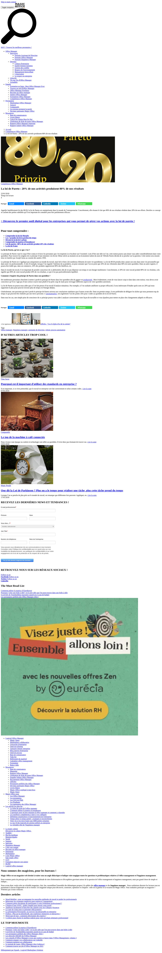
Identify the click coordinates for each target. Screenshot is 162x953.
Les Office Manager (17, 796)
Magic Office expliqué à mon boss (22, 790)
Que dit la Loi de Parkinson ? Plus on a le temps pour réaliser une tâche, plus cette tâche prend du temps (62, 490)
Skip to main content (8, 2)
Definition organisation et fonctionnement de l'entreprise (30, 817)
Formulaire (14, 763)
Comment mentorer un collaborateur (18, 942)
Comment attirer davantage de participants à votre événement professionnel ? (33, 903)
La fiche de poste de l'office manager (23, 808)
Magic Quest (14, 740)
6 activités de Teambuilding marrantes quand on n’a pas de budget (25, 595)
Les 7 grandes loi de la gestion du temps (20, 238)
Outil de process (16, 753)
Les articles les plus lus (13, 806)
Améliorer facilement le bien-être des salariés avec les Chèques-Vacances (32, 908)
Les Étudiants (15, 802)
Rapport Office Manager (19, 773)
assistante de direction (36, 330)
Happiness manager (20, 330)
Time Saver (5, 379)
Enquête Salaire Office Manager (22, 777)
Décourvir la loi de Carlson (16, 240)
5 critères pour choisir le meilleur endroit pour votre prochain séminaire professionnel (36, 918)
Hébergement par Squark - (11, 950)
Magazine (13, 771)
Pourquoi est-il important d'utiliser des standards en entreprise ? (39, 383)
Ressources (9, 767)
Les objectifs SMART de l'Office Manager (21, 936)
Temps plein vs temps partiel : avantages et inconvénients (31, 819)
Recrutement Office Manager (20, 780)
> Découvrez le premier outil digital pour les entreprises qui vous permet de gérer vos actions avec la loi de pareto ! (68, 221)
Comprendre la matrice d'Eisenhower (20, 242)
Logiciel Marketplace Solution (32, 950)
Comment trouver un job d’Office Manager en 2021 (24, 946)
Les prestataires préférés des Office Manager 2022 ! (20, 597)
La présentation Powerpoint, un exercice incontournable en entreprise (30, 912)
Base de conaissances (18, 769)
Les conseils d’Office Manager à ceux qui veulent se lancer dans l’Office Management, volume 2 (41, 938)
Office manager (6, 330)
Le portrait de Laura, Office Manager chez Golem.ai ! (25, 944)
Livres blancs (15, 788)
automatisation (51, 294)
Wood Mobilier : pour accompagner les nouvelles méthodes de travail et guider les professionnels (41, 899)
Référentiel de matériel (18, 759)
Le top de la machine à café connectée (23, 437)
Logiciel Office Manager (14, 738)
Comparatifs (5, 432)
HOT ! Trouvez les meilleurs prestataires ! (16, 47)
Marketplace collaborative (19, 742)
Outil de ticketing (16, 747)
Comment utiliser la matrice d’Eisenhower (16, 591)
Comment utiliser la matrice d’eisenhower (25, 810)
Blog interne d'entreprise (19, 751)
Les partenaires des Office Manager (23, 804)
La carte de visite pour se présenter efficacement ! (23, 910)
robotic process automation (55, 330)
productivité (88, 280)
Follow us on (6, 576)
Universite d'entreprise (18, 744)
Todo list (13, 757)
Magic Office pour (12, 794)
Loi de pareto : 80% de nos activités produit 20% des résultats (29, 244)
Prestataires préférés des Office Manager (25, 784)
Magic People (6, 486)
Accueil (8, 129)
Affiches (13, 782)
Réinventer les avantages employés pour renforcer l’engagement (28, 901)
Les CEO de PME (16, 800)
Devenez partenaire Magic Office (22, 786)
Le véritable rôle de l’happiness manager (25, 825)
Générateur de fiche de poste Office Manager (26, 775)
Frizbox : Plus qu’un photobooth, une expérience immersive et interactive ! (32, 914)
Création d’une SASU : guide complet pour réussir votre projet (28, 905)
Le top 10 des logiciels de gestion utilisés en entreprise (30, 823)
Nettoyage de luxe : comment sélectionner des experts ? (25, 916)
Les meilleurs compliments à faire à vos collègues (28, 815)
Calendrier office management (21, 761)
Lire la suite (87, 389)
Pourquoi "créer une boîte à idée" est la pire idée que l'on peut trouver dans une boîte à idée (34, 593)
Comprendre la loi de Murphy (17, 236)
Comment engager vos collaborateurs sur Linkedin (23, 940)
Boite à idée (14, 765)
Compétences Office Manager (16, 131)
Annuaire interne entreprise (20, 749)
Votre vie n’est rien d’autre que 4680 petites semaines (29, 821)
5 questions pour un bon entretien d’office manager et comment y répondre (37, 813)
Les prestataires (15, 798)
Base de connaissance (18, 755)
